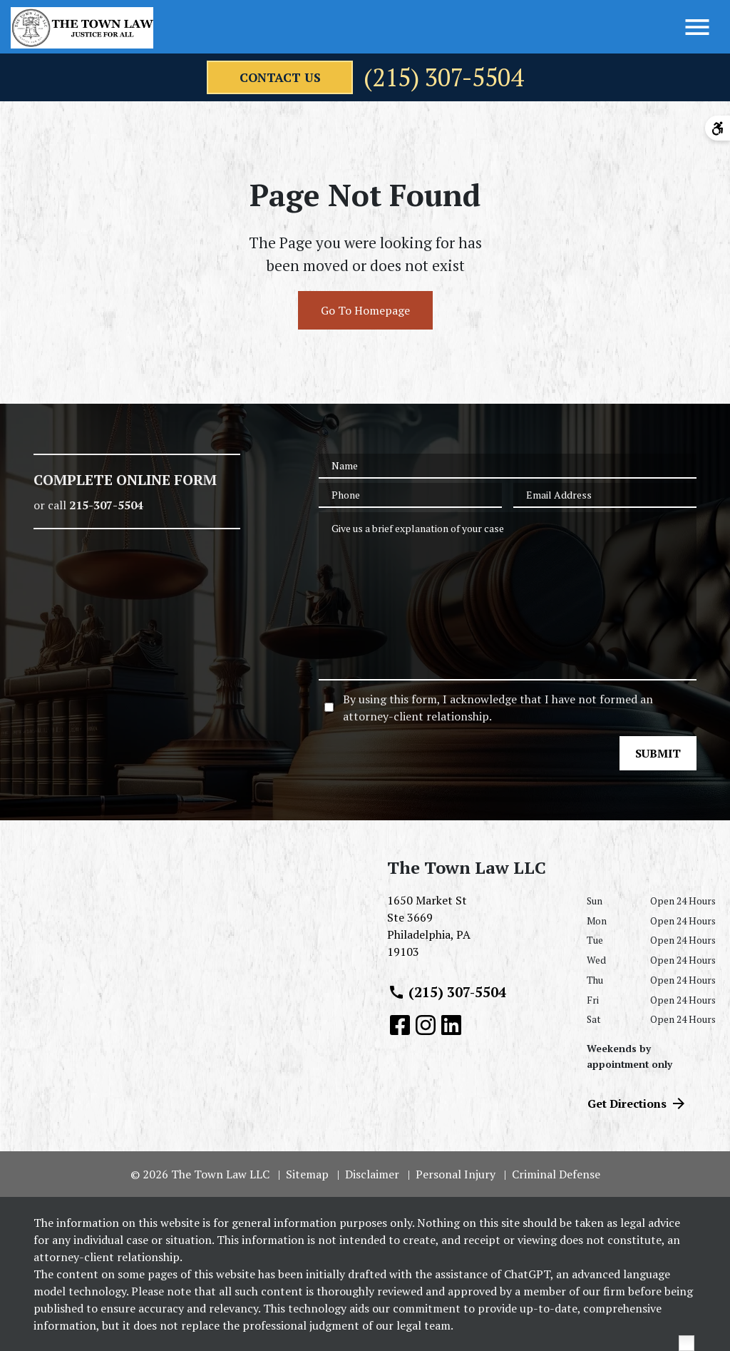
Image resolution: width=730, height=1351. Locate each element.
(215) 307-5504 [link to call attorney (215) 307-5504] (447, 992)
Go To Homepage (365, 310)
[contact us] (274, 78)
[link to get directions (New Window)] (476, 932)
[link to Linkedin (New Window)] (451, 1025)
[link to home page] (82, 28)
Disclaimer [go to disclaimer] (372, 1174)
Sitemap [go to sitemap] (307, 1174)
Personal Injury (455, 1174)
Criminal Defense (556, 1174)
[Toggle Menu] (697, 27)
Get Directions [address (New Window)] (637, 1103)
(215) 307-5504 (445, 78)
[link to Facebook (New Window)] (400, 1025)
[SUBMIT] (658, 753)
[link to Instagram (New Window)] (426, 1025)
